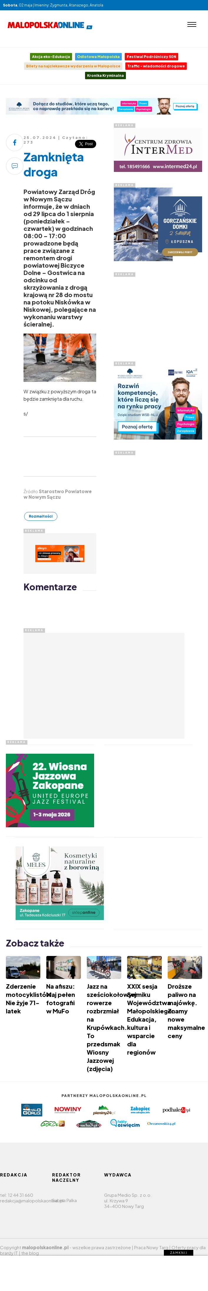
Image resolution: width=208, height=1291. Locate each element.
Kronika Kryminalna (105, 75)
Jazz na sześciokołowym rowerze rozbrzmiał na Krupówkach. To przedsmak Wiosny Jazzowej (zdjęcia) (112, 1027)
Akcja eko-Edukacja (51, 56)
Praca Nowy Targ (151, 1247)
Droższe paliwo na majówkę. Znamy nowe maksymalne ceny (186, 1010)
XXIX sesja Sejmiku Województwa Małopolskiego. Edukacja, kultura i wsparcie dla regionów (150, 1019)
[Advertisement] (158, 313)
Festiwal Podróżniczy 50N (151, 56)
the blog (30, 1253)
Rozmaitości (41, 516)
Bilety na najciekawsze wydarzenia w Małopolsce (73, 66)
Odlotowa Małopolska (98, 56)
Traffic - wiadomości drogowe (156, 66)
